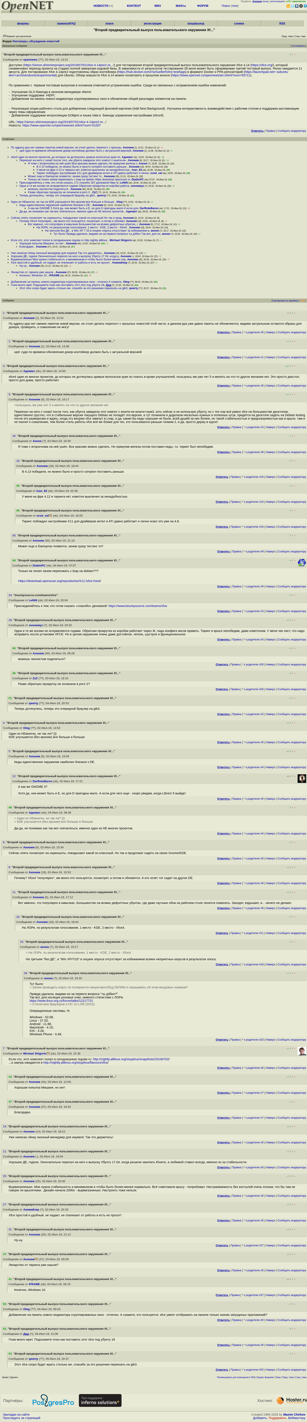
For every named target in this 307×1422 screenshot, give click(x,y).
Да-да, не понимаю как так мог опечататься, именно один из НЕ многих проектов (71, 211)
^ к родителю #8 (253, 908)
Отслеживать (298, 46)
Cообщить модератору (291, 130)
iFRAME (54, 275)
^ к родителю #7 (253, 1092)
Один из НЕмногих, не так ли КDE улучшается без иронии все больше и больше (63, 201)
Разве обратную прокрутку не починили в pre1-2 (59, 192)
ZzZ (94, 192)
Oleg (119, 201)
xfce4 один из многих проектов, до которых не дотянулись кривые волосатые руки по (65, 157)
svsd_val (156, 173)
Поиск (226, 5)
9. (10, 394)
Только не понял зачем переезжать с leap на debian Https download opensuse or (79, 179)
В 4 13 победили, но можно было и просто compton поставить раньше (81, 166)
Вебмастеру (297, 1418)
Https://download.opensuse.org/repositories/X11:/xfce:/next (59, 581)
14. (5, 1126)
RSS (282, 23)
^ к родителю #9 (253, 452)
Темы (278, 1377)
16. (14, 435)
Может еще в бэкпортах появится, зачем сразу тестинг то (65, 176)
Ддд (108, 285)
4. (4, 722)
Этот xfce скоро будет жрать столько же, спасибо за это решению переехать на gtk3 (73, 288)
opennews (30, 59)
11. (14, 892)
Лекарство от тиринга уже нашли (32, 272)
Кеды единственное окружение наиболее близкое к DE (55, 205)
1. (4, 312)
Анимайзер (119, 262)
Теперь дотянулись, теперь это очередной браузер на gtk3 (57, 195)
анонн (155, 230)
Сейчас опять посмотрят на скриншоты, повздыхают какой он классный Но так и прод (66, 217)
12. (14, 776)
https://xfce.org (261, 65)
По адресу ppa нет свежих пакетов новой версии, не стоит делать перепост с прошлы (66, 147)
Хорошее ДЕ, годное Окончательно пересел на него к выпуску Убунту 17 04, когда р (65, 256)
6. (4, 842)
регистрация (277, 1)
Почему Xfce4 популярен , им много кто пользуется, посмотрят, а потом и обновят (72, 221)
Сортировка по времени (285, 300)
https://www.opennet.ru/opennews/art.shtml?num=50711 (211, 75)
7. (4, 1048)
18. (18, 460)
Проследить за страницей (21, 1418)
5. (10, 751)
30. (14, 535)
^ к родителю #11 (253, 933)
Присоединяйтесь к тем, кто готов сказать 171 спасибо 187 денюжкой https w (68, 182)
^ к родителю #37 (253, 1295)
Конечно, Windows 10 (33, 275)
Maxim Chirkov (294, 1414)
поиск (109, 23)
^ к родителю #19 (253, 964)
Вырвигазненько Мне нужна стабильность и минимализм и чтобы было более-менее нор (68, 259)
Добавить (260, 1418)
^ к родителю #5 (253, 798)
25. (5, 1176)
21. (5, 1151)
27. (5, 1204)
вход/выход (195, 23)
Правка (270, 130)
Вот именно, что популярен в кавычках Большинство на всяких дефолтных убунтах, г (83, 224)
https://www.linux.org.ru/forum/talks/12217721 (61, 1000)
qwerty (101, 195)
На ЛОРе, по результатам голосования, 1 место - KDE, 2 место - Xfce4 (81, 227)
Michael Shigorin (121, 240)
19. (18, 916)
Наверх (270, 332)
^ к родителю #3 (253, 427)
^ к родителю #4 (253, 767)
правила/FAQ (66, 23)
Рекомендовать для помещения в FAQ (236, 1377)
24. (11, 595)
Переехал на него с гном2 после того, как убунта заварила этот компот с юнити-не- (72, 160)
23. (22, 941)
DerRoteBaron (149, 208)
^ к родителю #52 (253, 1369)
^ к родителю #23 (253, 1039)
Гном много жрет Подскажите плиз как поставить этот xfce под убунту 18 (57, 285)
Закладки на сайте (16, 1414)
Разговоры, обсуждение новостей (36, 41)
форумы (23, 23)
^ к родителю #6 (253, 883)
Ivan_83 (137, 169)
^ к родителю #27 (253, 1245)
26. (11, 620)
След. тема (300, 1377)
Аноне (143, 163)
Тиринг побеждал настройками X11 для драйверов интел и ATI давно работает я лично (92, 173)
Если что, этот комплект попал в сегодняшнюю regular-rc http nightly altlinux (59, 240)
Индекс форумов (265, 1377)
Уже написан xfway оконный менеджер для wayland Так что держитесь (56, 253)
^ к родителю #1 (253, 357)
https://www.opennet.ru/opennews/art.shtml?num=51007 (61, 125)
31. (11, 1229)
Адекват (127, 157)
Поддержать (278, 1418)
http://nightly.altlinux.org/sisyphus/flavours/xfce (75, 1062)
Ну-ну (23, 265)
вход (265, 1)
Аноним (128, 147)
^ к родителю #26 (253, 664)
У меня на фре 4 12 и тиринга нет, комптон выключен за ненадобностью (83, 169)
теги (234, 5)
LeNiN (124, 182)
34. (26, 973)
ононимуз (137, 185)
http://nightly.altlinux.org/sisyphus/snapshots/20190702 (131, 1059)
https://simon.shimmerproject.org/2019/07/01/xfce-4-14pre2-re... (68, 65)
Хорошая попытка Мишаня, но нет (41, 243)
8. (10, 867)
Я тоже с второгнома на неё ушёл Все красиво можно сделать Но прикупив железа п (82, 163)
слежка (239, 23)
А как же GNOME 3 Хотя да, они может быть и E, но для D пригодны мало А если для (83, 208)
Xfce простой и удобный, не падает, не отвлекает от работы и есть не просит (60, 262)
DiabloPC (138, 179)
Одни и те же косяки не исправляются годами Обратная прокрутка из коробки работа (74, 185)
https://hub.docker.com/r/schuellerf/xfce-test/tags (151, 72)
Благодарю (26, 246)
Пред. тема (288, 1377)
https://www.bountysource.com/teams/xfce (138, 606)
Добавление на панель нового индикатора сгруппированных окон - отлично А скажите (66, 281)
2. (10, 341)
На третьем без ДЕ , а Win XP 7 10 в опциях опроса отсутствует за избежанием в (97, 230)
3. (4, 366)
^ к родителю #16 (253, 476)
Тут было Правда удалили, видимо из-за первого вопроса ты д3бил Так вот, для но (107, 233)
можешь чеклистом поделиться (48, 189)
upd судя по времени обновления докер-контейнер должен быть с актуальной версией (75, 150)
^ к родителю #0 (253, 332)
